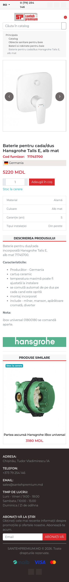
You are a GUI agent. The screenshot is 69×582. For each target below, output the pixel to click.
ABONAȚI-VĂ (54, 537)
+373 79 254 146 (14, 473)
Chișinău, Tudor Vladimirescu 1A (26, 461)
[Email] (23, 536)
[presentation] (9, 96)
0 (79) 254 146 (27, 5)
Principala (12, 34)
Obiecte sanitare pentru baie (26, 42)
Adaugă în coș (41, 182)
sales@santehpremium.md (23, 484)
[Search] (32, 25)
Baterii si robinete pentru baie (26, 45)
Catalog (13, 38)
